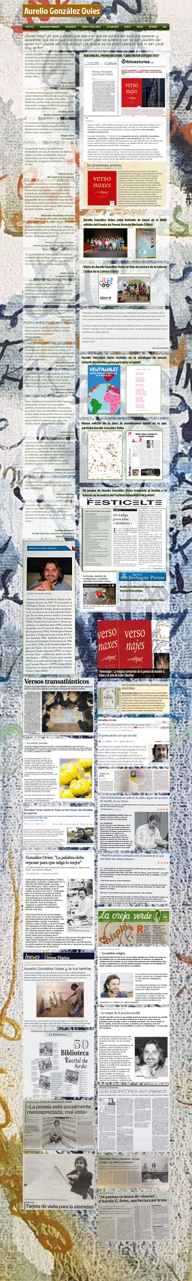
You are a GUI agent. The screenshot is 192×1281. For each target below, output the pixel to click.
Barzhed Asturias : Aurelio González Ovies (142, 600)
